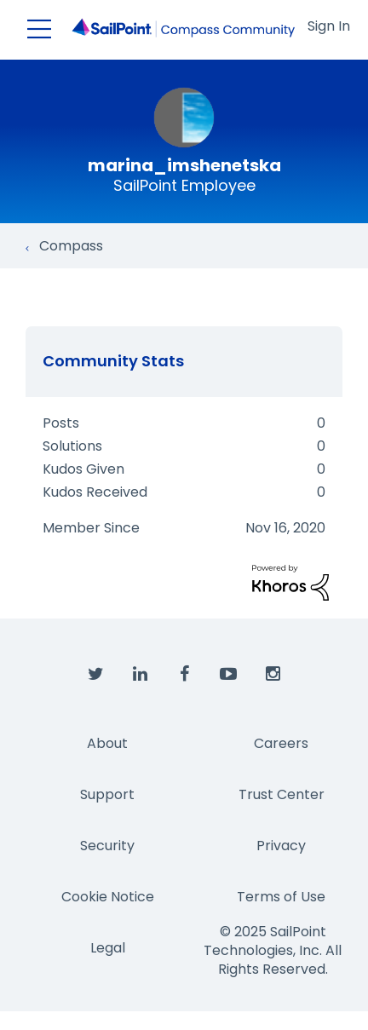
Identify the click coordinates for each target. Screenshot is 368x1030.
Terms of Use (281, 896)
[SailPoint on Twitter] (95, 675)
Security (107, 845)
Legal (107, 948)
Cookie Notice (107, 896)
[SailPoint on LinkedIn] (140, 675)
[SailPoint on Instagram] (273, 675)
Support (107, 794)
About (107, 743)
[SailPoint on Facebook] (184, 675)
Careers (281, 743)
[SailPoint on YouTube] (228, 675)
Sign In (329, 26)
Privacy (281, 845)
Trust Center (282, 794)
